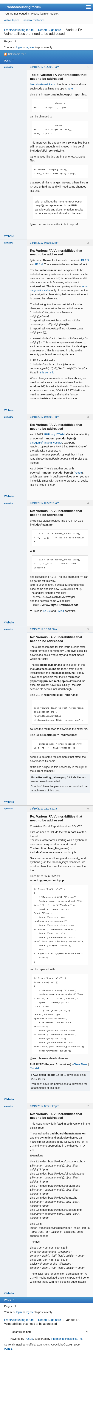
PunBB (29, 1338)
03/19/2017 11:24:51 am (44, 808)
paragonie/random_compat (46, 442)
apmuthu (8, 67)
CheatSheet (80, 1064)
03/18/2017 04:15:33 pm (44, 242)
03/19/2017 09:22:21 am (44, 503)
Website (9, 236)
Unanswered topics (32, 20)
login (19, 47)
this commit (47, 372)
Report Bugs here (49, 30)
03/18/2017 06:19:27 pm (44, 416)
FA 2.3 (85, 260)
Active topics (11, 20)
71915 (78, 472)
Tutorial (34, 1068)
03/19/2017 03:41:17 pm (44, 1106)
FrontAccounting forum (23, 7)
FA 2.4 (39, 264)
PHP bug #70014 (54, 434)
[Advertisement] (46, 1380)
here (70, 88)
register (30, 47)
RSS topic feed (17, 54)
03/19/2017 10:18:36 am (44, 629)
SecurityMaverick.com (43, 84)
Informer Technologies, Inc (67, 1338)
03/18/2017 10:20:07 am (44, 66)
